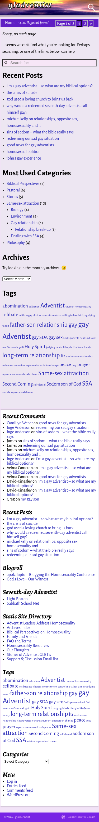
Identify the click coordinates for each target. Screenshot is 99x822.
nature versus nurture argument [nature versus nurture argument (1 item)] (19, 365)
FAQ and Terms (19, 641)
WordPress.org (19, 795)
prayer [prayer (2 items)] (83, 364)
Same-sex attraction (23, 203)
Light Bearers (17, 599)
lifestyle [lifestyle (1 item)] (67, 347)
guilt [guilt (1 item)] (21, 347)
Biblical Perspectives (23, 183)
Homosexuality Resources (28, 645)
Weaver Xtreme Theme (81, 817)
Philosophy (16, 243)
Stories (12, 197)
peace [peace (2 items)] (65, 364)
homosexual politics (23, 152)
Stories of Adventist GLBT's (29, 654)
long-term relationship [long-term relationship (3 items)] (31, 355)
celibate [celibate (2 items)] (10, 314)
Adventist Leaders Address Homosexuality (41, 623)
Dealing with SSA (25, 236)
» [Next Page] (91, 23)
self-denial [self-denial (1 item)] (40, 384)
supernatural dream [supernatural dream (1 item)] (22, 392)
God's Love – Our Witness (27, 579)
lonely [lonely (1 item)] (87, 347)
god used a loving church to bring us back (40, 99)
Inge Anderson (18, 427)
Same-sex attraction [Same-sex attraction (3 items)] (63, 373)
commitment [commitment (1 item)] (49, 315)
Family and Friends (22, 636)
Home (10, 23)
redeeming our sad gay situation (33, 138)
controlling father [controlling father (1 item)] (67, 315)
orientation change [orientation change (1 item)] (48, 365)
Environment (21, 216)
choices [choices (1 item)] (37, 315)
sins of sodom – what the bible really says (40, 132)
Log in (12, 781)
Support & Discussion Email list (32, 659)
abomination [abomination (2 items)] (15, 306)
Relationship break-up (33, 229)
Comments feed (20, 790)
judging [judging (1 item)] (50, 347)
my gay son (30, 499)
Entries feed (16, 786)
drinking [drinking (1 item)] (82, 315)
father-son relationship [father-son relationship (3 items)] (39, 324)
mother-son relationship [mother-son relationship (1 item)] (79, 356)
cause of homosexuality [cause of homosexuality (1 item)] (78, 306)
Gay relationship (24, 223)
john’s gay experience (24, 158)
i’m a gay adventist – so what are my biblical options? (49, 86)
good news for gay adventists (30, 145)
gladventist (30, 4)
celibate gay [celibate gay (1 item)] (25, 315)
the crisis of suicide (22, 92)
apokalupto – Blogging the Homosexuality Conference (51, 575)
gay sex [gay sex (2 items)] (56, 337)
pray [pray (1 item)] (74, 365)
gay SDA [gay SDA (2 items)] (40, 337)
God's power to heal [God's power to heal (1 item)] (74, 338)
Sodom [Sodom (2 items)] (53, 384)
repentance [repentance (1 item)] (8, 374)
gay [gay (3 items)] (72, 324)
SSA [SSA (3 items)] (87, 383)
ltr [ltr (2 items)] (63, 355)
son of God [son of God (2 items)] (71, 384)
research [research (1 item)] (20, 374)
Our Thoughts (18, 650)
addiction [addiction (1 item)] (34, 306)
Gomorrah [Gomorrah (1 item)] (12, 347)
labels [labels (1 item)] (59, 347)
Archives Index (18, 628)
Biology (17, 210)
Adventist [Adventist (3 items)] (52, 305)
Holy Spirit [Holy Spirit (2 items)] (35, 346)
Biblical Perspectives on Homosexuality (38, 632)
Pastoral (13, 190)
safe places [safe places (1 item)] (31, 374)
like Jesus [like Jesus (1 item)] (78, 347)
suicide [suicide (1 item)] (6, 392)
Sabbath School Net (23, 603)
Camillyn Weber (20, 423)
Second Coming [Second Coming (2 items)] (17, 384)
